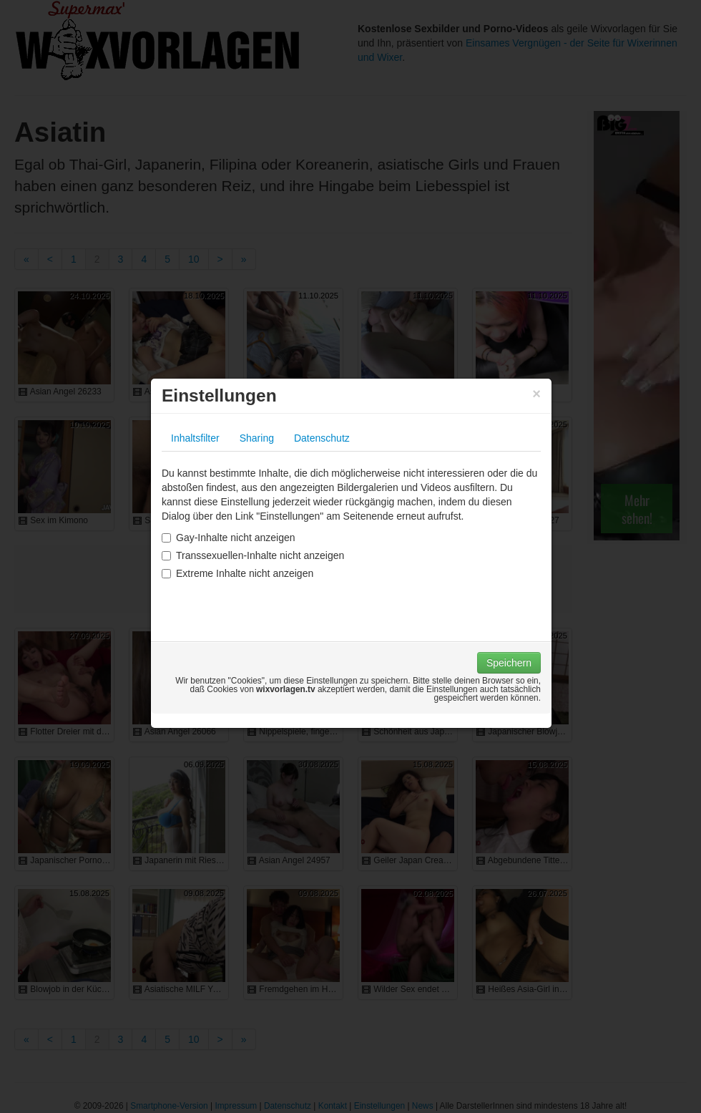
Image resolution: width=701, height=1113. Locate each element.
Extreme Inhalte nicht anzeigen (237, 573)
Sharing (257, 438)
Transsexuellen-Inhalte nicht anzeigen (253, 555)
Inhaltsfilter (195, 438)
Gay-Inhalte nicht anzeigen (228, 537)
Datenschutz (322, 438)
